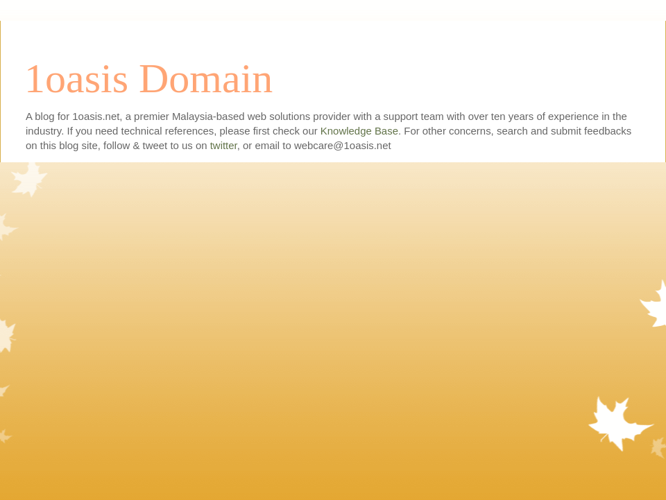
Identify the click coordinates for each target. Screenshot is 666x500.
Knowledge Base (359, 131)
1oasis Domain (148, 78)
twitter (223, 145)
